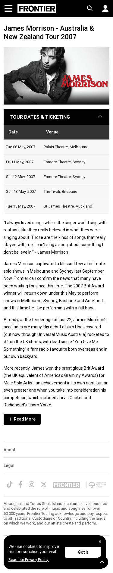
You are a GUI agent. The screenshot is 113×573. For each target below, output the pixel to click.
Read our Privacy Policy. (28, 559)
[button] (103, 8)
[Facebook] (20, 484)
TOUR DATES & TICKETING (40, 117)
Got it (83, 552)
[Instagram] (31, 484)
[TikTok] (9, 484)
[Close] (100, 541)
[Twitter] (43, 484)
